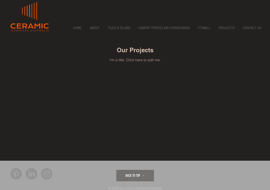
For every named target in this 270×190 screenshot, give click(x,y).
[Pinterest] (16, 174)
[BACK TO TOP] (135, 175)
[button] (95, 28)
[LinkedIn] (31, 174)
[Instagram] (46, 174)
